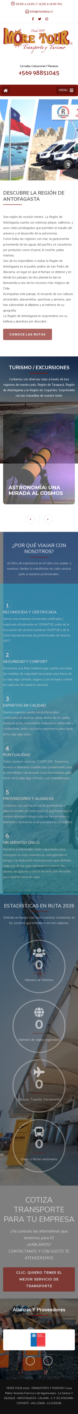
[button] (47, 1360)
